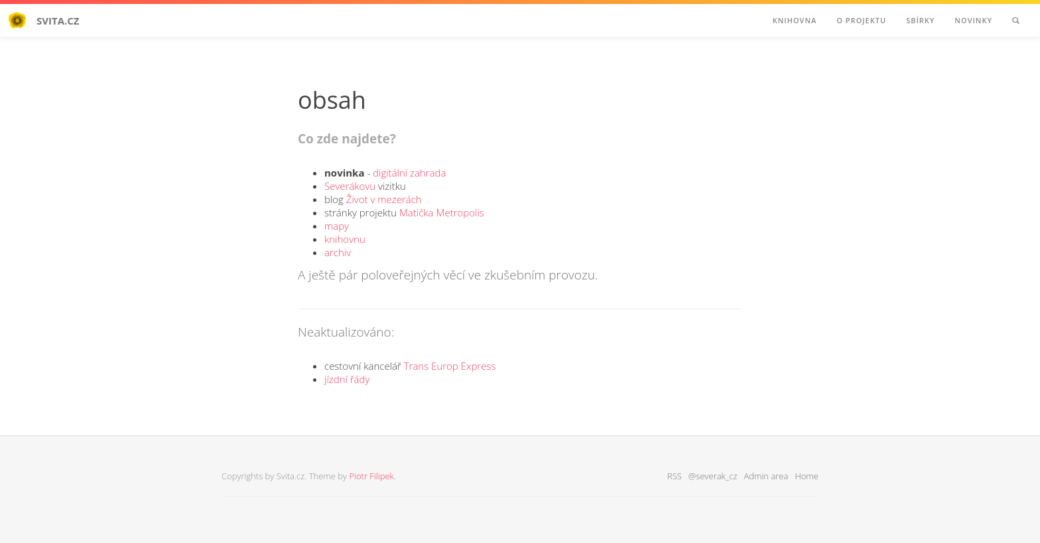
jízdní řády (346, 379)
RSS (674, 476)
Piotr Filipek (371, 476)
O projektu (861, 20)
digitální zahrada (409, 172)
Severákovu (349, 186)
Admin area (766, 476)
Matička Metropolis (441, 212)
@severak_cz (713, 476)
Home (806, 476)
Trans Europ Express (450, 365)
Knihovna (795, 20)
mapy (336, 225)
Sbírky (920, 20)
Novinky (973, 20)
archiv (337, 252)
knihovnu (344, 239)
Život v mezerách (384, 199)
